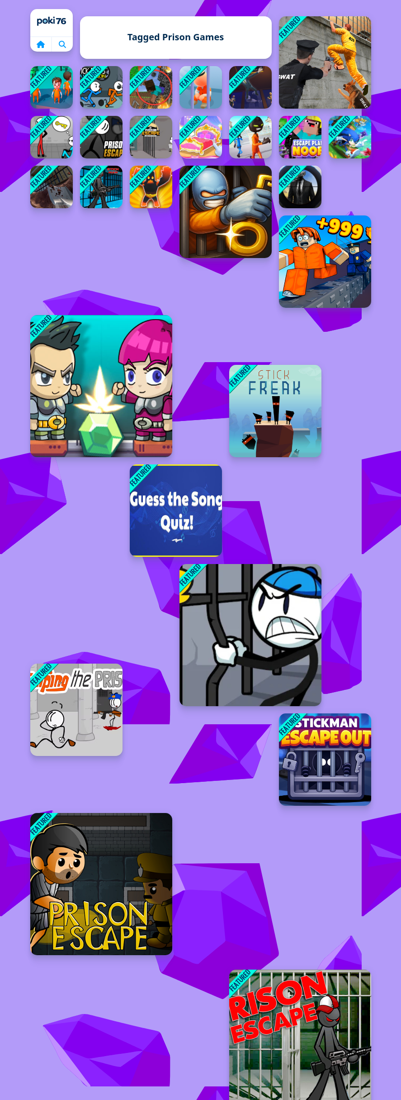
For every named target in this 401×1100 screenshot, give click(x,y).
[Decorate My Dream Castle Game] (200, 137)
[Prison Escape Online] (101, 137)
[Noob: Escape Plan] (300, 137)
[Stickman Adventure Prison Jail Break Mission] (101, 187)
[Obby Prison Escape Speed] (325, 261)
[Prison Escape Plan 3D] (51, 87)
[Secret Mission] (250, 87)
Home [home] (51, 22)
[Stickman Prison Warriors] (250, 635)
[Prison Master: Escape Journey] (51, 187)
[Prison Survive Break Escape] (325, 62)
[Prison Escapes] (101, 884)
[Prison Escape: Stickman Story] (151, 137)
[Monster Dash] (151, 187)
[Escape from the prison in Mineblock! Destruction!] (151, 87)
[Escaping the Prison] (76, 710)
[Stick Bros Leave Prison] (101, 87)
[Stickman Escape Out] (325, 759)
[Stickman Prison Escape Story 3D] (250, 137)
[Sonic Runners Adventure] (350, 137)
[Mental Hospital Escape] (51, 137)
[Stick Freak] (275, 411)
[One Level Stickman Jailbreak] (225, 212)
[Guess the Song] (176, 510)
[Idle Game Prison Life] (200, 87)
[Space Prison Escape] (101, 386)
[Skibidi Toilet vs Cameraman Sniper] (300, 187)
